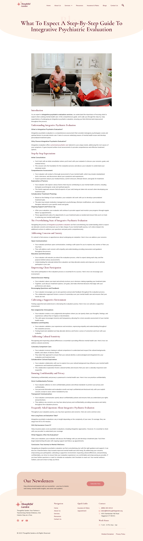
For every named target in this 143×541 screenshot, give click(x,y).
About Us (57, 6)
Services (68, 6)
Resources (79, 6)
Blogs (105, 6)
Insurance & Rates (93, 6)
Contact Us (114, 6)
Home (48, 6)
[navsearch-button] (123, 5)
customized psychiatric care (59, 145)
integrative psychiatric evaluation (59, 225)
